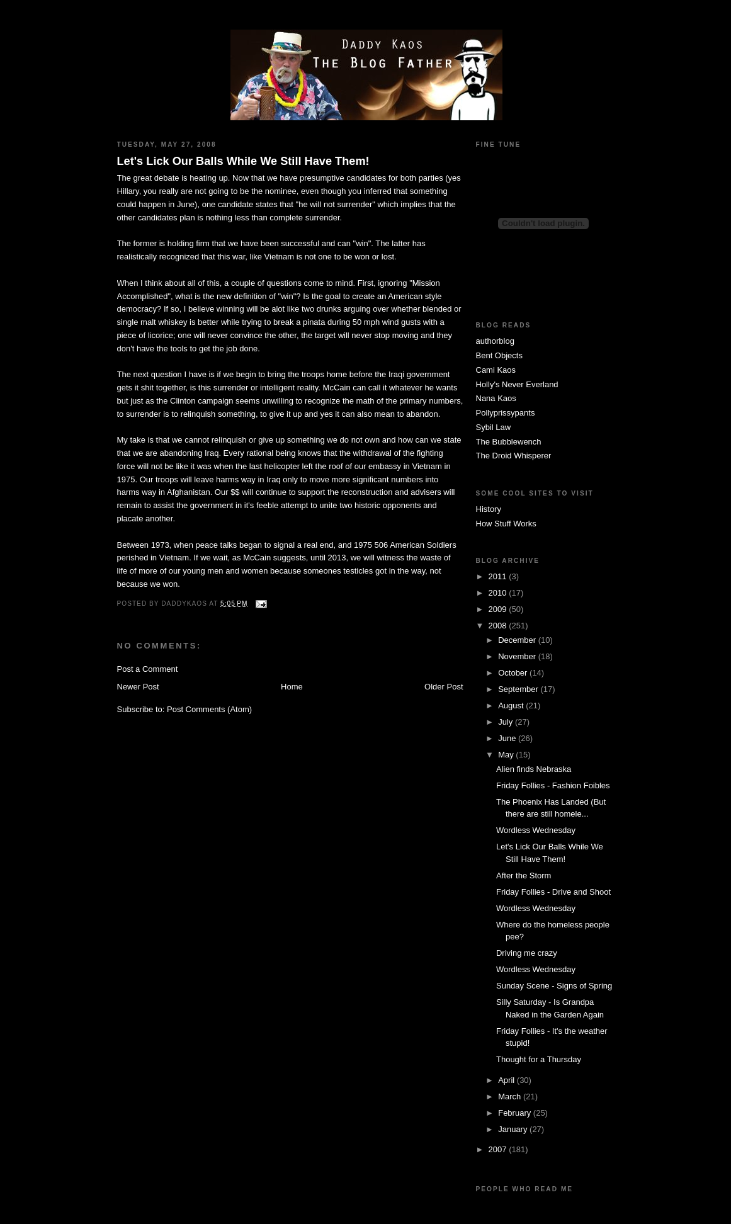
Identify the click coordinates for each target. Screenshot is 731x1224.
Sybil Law (493, 427)
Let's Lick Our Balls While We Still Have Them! (243, 161)
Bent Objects (499, 355)
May (507, 754)
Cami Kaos (496, 370)
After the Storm (523, 875)
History (488, 509)
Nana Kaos (496, 398)
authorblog (495, 341)
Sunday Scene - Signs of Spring (554, 985)
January (514, 1129)
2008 (499, 625)
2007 (499, 1149)
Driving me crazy (526, 953)
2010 (499, 593)
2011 (499, 576)
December (518, 640)
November (518, 656)
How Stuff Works (506, 523)
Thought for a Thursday (538, 1059)
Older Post (443, 686)
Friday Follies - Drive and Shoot (553, 892)
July (506, 722)
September (519, 689)
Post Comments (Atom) (209, 709)
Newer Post (138, 686)
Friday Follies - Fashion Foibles (553, 785)
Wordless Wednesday (535, 830)
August (512, 705)
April (507, 1080)
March (510, 1096)
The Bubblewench (508, 441)
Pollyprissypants (505, 412)
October (514, 672)
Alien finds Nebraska (533, 769)
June (508, 738)
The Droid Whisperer (514, 455)
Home (292, 686)
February (515, 1113)
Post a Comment (147, 669)
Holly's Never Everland (517, 384)
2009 (499, 609)
